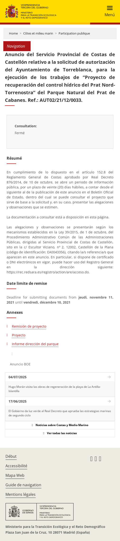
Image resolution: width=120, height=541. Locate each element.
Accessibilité (16, 465)
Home (13, 33)
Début (11, 456)
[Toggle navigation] (108, 11)
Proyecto (18, 335)
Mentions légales (20, 494)
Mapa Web (14, 475)
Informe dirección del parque (35, 344)
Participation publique (74, 33)
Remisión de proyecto (29, 326)
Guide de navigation (23, 484)
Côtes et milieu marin (38, 33)
